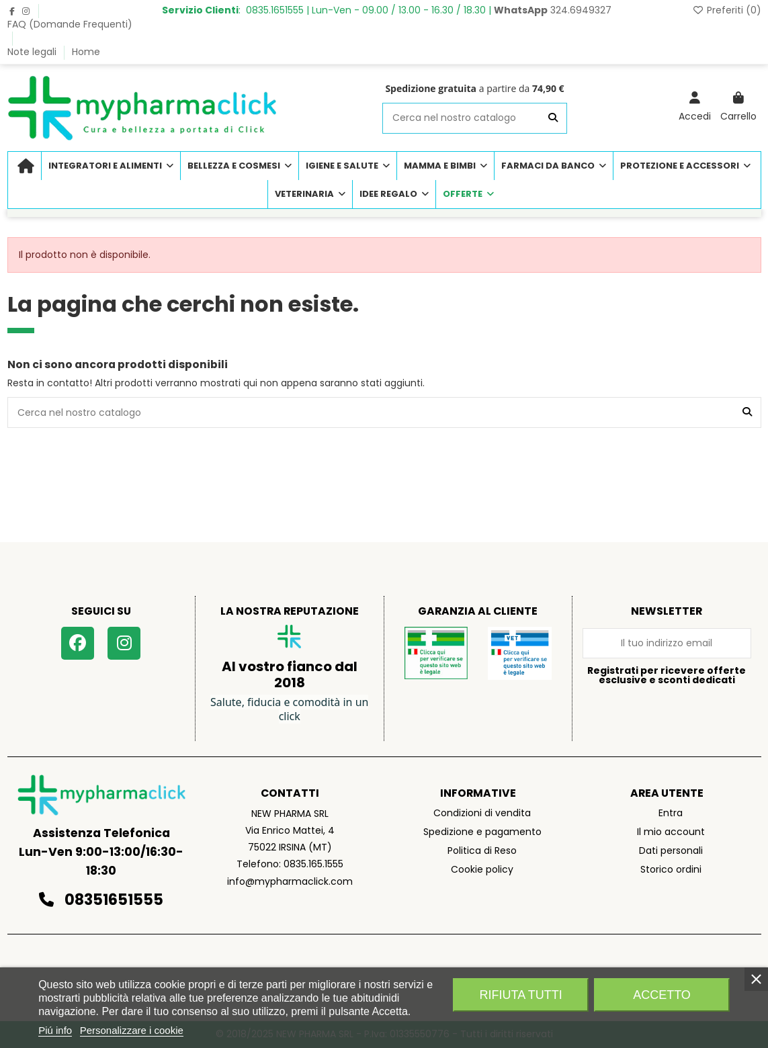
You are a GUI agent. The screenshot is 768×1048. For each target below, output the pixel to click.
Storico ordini (670, 869)
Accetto (662, 995)
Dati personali (671, 850)
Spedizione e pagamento (482, 831)
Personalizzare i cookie (131, 1030)
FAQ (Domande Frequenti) (69, 24)
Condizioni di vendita (482, 813)
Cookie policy (482, 869)
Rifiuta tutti (521, 995)
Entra (670, 813)
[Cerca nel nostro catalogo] (553, 118)
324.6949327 (552, 10)
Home (86, 51)
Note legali (33, 51)
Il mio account (671, 831)
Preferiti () (726, 10)
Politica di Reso (482, 850)
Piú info (55, 1030)
